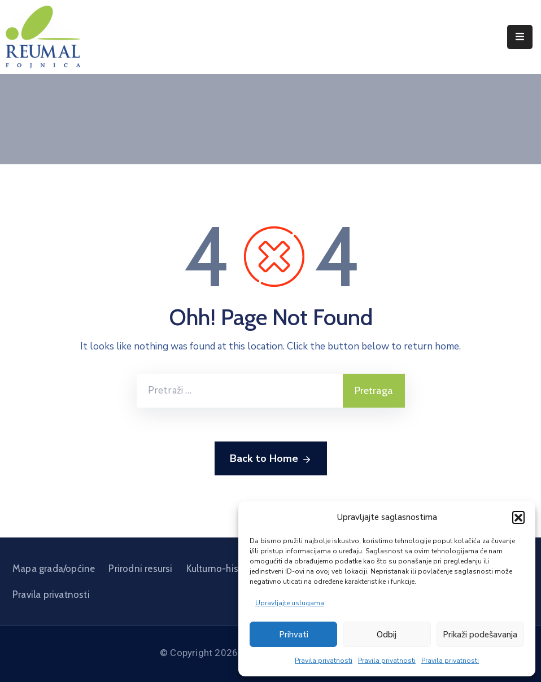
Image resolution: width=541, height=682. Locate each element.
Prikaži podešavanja (480, 634)
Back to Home (271, 459)
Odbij (386, 634)
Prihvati (293, 634)
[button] (518, 517)
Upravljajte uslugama (289, 602)
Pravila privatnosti (323, 660)
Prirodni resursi (140, 568)
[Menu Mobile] (520, 37)
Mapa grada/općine (53, 568)
